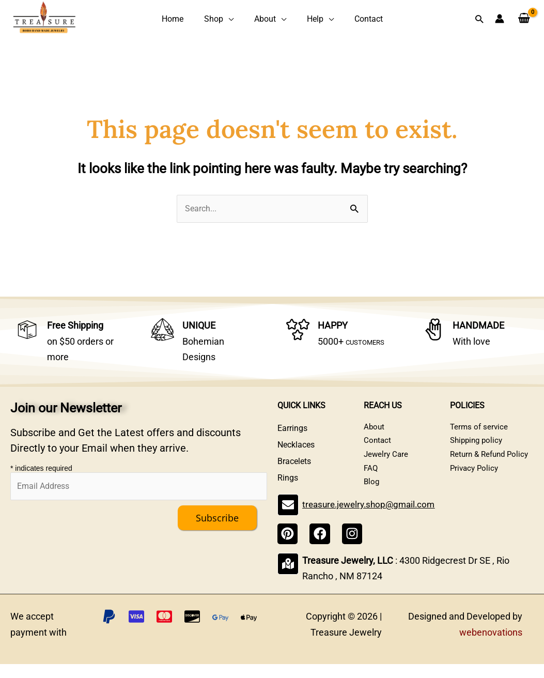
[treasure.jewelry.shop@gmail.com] (287, 520)
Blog (372, 496)
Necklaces (296, 447)
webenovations (490, 646)
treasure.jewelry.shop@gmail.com (371, 520)
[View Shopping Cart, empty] (524, 19)
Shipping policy (478, 447)
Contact (353, 19)
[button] (479, 19)
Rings (287, 480)
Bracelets (294, 463)
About (265, 19)
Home (187, 19)
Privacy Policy (475, 480)
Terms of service (480, 430)
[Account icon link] (499, 19)
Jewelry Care (387, 463)
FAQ (371, 480)
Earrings (292, 430)
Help (307, 19)
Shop (220, 19)
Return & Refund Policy (492, 463)
